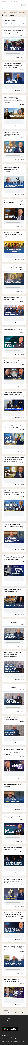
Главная (5, 12)
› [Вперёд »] (24, 1012)
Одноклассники (8, 1023)
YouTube (8, 1018)
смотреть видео (19, 57)
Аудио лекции (12, 12)
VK (8, 1021)
